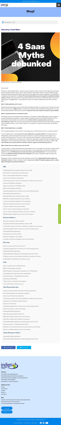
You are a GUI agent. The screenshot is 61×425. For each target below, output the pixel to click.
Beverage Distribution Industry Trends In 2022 (16, 196)
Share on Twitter (24, 347)
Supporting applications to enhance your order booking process (21, 191)
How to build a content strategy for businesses (16, 209)
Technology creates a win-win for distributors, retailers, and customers (22, 180)
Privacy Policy (27, 423)
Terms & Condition (18, 423)
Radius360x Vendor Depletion (8, 379)
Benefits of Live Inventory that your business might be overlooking (21, 327)
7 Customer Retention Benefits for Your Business (17, 201)
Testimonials (4, 388)
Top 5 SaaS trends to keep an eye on (13, 284)
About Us (3, 392)
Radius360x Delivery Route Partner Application (12, 376)
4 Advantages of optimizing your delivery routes (16, 259)
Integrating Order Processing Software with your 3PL (17, 170)
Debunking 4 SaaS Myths (10, 278)
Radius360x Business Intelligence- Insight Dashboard (14, 377)
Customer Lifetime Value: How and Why (14, 206)
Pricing (2, 387)
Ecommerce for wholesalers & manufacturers (15, 173)
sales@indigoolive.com (35, 1)
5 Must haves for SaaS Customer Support (14, 281)
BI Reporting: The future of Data (12, 234)
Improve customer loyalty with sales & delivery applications (19, 290)
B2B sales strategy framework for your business (16, 198)
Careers (3, 390)
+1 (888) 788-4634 (26, 1)
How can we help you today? (59, 214)
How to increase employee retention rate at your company (19, 211)
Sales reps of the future (9, 303)
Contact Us (4, 394)
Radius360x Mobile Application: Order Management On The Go (20, 253)
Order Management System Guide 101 (13, 314)
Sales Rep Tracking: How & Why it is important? (16, 319)
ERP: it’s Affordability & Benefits (12, 188)
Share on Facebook (8, 347)
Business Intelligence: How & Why (12, 236)
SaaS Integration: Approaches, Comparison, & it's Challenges (20, 271)
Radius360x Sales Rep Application (9, 374)
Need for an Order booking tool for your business (16, 329)
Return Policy (34, 423)
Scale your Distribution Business (12, 183)
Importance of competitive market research (15, 301)
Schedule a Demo (7, 412)
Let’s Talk (7, 408)
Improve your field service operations (13, 178)
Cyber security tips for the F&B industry (14, 185)
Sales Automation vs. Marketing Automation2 (15, 276)
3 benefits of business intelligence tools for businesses (18, 239)
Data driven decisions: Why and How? (13, 221)
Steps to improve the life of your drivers (14, 246)
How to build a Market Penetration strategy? (15, 175)
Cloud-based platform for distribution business (16, 293)
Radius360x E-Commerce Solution (9, 381)
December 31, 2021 (8, 22)
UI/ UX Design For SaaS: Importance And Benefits (17, 273)
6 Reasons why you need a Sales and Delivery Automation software (22, 256)
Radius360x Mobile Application (11, 193)
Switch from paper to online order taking (14, 308)
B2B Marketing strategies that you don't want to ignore (18, 214)
